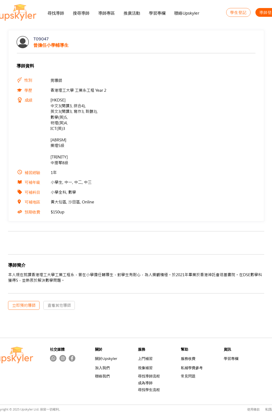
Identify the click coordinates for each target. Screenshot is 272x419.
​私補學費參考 (192, 367)
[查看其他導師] (59, 305)
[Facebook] (72, 358)
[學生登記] (238, 12)
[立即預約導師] (23, 305)
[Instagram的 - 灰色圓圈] (62, 358)
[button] (132, 13)
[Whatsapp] (53, 358)
